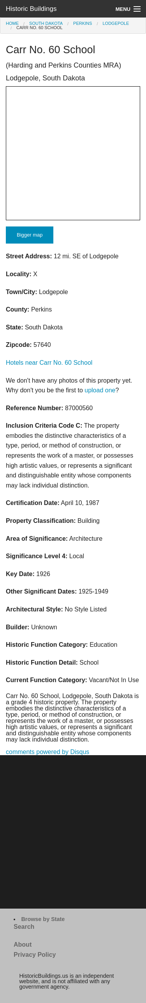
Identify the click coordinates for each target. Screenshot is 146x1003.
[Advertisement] (73, 832)
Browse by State (43, 919)
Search (24, 926)
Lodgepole (115, 23)
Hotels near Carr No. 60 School (49, 362)
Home (12, 23)
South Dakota (46, 23)
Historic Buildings (31, 8)
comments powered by (47, 752)
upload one (99, 390)
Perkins (82, 23)
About (23, 944)
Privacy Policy (35, 954)
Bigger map (29, 235)
